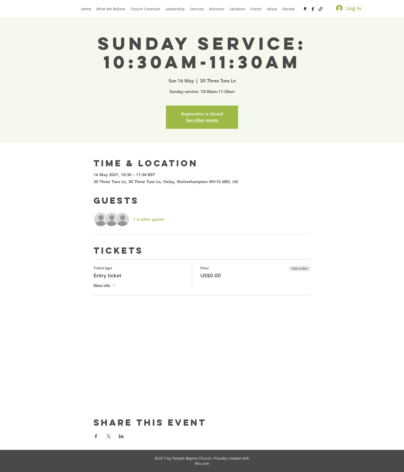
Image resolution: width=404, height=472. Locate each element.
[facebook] (312, 9)
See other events (202, 120)
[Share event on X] (108, 436)
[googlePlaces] (305, 9)
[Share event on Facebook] (96, 436)
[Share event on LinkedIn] (121, 436)
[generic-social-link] (320, 9)
